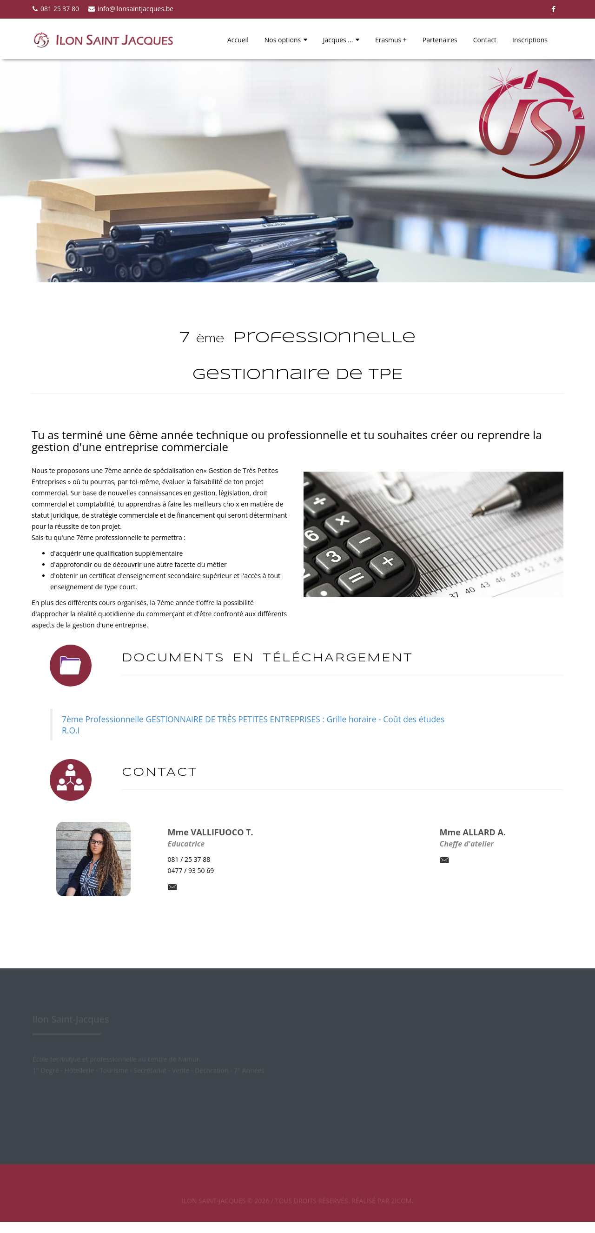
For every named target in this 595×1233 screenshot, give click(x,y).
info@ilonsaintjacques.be (130, 8)
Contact (484, 39)
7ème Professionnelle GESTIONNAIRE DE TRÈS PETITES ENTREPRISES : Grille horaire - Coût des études (253, 719)
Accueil (238, 39)
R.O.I (71, 730)
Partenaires (440, 39)
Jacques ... (341, 39)
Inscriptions (530, 39)
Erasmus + (391, 39)
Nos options (285, 39)
